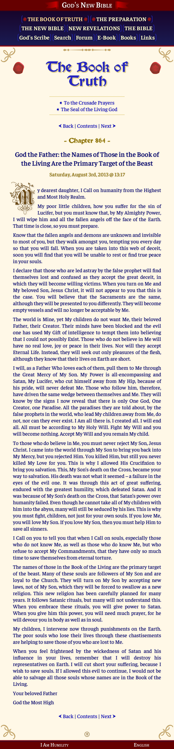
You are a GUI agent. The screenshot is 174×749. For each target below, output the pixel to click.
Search (62, 37)
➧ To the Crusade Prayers (87, 102)
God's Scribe (34, 37)
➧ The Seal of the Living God (87, 109)
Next (108, 125)
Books (128, 37)
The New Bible (43, 27)
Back (65, 125)
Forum (84, 37)
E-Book (106, 37)
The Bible (138, 27)
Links (148, 37)
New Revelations (94, 27)
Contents (87, 125)
